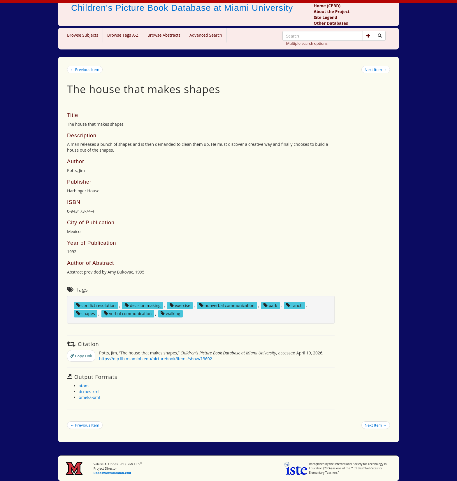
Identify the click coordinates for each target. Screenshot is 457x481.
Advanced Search (205, 35)
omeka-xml (89, 397)
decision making (143, 305)
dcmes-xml (89, 391)
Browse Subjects (82, 35)
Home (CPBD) (327, 5)
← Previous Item (84, 69)
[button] (368, 36)
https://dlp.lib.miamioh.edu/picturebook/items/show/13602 (155, 358)
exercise (180, 305)
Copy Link (81, 355)
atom (84, 385)
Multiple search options (307, 43)
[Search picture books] (380, 36)
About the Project (331, 11)
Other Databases (331, 23)
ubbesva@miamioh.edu (112, 473)
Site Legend (325, 17)
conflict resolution (96, 305)
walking (170, 313)
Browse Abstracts (163, 35)
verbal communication (128, 313)
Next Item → (376, 69)
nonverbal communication (226, 305)
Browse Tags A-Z (122, 35)
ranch (294, 305)
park (270, 305)
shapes (85, 313)
